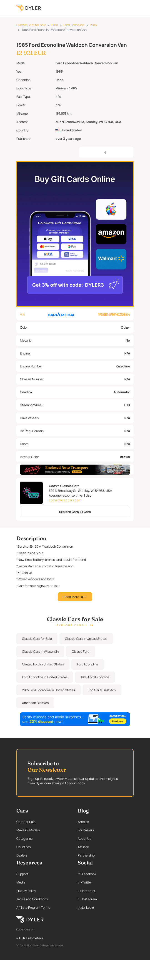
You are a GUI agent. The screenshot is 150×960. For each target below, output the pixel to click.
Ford (55, 25)
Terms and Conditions (32, 899)
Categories (24, 838)
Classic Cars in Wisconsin (40, 651)
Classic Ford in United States (43, 664)
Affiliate (83, 847)
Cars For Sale (25, 822)
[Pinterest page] (106, 890)
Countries (23, 847)
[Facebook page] (106, 874)
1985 (93, 25)
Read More (75, 597)
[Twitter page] (106, 882)
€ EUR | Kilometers (29, 938)
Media (20, 882)
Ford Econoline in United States (45, 677)
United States (68, 130)
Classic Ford (80, 651)
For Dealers (86, 830)
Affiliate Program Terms (33, 907)
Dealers (21, 855)
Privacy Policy (26, 891)
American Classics (35, 703)
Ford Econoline (74, 25)
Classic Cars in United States (86, 638)
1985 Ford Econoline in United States (48, 690)
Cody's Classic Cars (64, 486)
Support (22, 874)
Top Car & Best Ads (102, 690)
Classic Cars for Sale (31, 25)
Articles (83, 822)
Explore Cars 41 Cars (75, 512)
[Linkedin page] (106, 907)
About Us (84, 838)
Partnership (86, 855)
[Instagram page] (106, 899)
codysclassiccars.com (65, 500)
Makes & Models (28, 830)
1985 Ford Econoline (95, 677)
